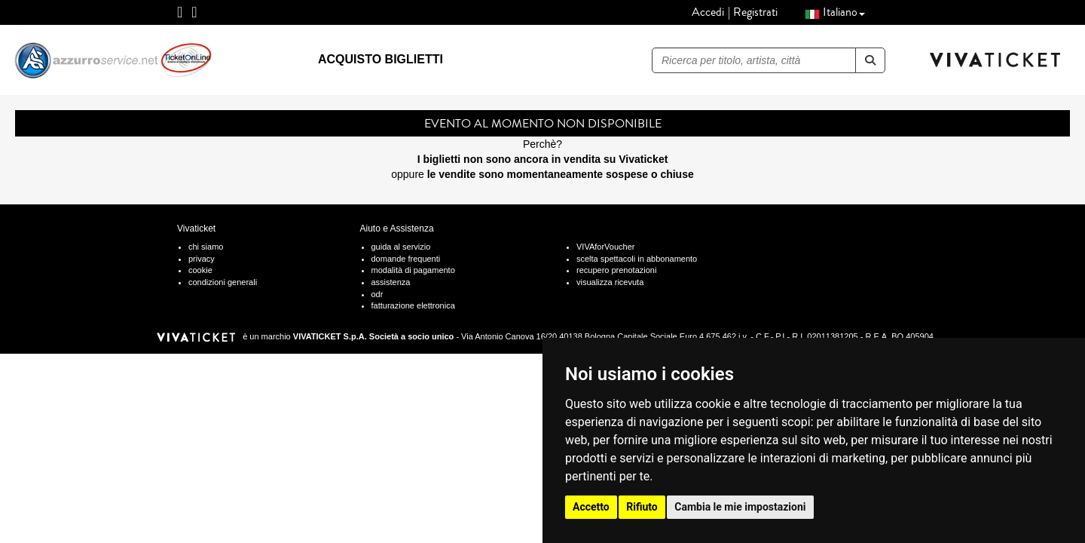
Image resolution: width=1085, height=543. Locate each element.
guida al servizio (401, 246)
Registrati (755, 12)
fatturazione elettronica (413, 305)
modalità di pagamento (413, 270)
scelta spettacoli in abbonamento (636, 258)
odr (377, 294)
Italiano (835, 11)
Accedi (708, 12)
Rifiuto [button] (642, 507)
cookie (200, 270)
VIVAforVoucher (605, 246)
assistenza (391, 282)
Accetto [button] (591, 507)
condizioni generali (222, 282)
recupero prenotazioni (616, 270)
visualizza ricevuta (609, 282)
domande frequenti (406, 258)
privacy (201, 258)
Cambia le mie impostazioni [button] (739, 507)
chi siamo (205, 246)
